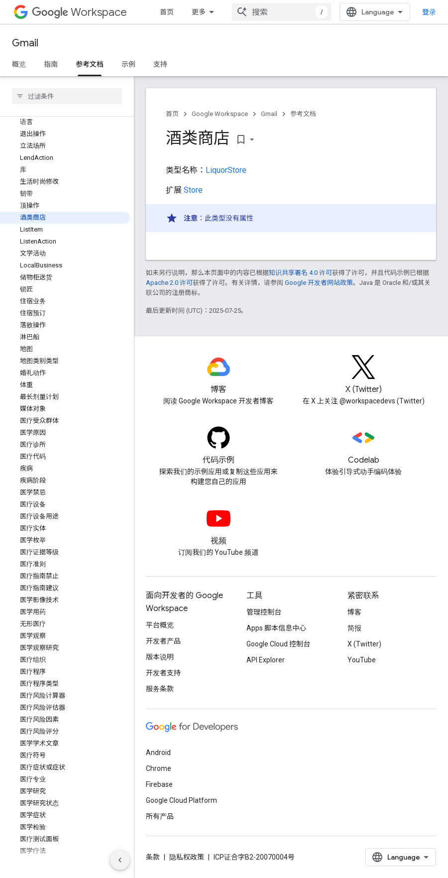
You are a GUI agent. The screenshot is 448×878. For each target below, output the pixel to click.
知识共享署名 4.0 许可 (300, 272)
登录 (429, 12)
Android (158, 752)
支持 (160, 64)
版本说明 (160, 657)
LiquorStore (226, 170)
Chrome (158, 768)
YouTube (361, 660)
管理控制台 (263, 612)
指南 (51, 64)
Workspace (79, 12)
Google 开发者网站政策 (319, 282)
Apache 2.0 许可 (169, 282)
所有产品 (160, 816)
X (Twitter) (364, 644)
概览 (19, 64)
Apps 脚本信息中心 (276, 628)
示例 (128, 64)
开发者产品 (163, 641)
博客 (354, 612)
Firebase (159, 784)
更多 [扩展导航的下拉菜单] (199, 11)
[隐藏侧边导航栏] (120, 860)
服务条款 (160, 689)
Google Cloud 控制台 (278, 644)
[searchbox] (67, 96)
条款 (153, 857)
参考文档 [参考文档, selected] (90, 64)
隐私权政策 (186, 857)
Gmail (25, 43)
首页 (167, 11)
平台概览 (160, 625)
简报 (354, 628)
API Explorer (265, 660)
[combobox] (282, 12)
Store (193, 190)
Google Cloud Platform (181, 800)
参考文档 (303, 114)
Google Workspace (220, 114)
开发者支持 (163, 673)
